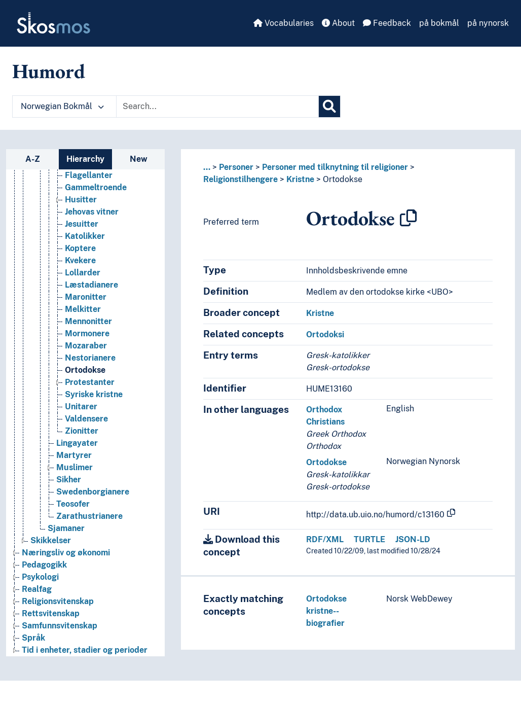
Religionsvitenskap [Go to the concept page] (58, 604)
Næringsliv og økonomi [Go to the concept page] (66, 555)
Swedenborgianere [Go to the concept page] (92, 494)
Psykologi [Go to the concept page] (40, 579)
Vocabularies (283, 23)
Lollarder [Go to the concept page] (82, 275)
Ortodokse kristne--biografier (326, 611)
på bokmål (439, 23)
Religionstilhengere (240, 179)
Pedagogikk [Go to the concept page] (44, 567)
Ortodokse (342, 179)
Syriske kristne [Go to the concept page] (94, 397)
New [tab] (138, 159)
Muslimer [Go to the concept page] (74, 470)
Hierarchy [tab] (85, 159)
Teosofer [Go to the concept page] (73, 506)
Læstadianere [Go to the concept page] (91, 287)
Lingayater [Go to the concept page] (77, 445)
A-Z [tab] (32, 159)
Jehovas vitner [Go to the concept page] (92, 214)
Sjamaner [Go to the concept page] (66, 531)
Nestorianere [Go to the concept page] (90, 360)
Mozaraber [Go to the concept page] (86, 348)
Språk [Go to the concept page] (33, 640)
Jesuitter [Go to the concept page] (81, 226)
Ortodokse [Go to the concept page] (85, 372)
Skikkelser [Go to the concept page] (50, 543)
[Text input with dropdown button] (217, 106)
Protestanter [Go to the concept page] (90, 385)
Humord (48, 71)
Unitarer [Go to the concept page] (81, 409)
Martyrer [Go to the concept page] (74, 458)
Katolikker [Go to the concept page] (85, 238)
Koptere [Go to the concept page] (80, 251)
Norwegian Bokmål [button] (62, 106)
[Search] (329, 106)
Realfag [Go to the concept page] (37, 591)
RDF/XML (325, 539)
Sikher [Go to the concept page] (68, 482)
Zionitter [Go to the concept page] (81, 433)
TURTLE (369, 539)
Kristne (300, 179)
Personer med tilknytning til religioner (335, 167)
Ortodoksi (325, 334)
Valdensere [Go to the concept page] (86, 421)
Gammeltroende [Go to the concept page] (96, 190)
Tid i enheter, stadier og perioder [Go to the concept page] (84, 652)
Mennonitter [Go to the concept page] (88, 324)
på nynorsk (488, 23)
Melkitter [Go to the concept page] (83, 311)
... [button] (206, 167)
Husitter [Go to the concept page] (81, 202)
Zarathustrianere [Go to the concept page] (89, 518)
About (338, 23)
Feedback (387, 23)
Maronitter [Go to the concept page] (85, 299)
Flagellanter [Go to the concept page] (89, 178)
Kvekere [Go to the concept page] (80, 263)
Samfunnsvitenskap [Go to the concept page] (59, 628)
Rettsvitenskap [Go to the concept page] (51, 616)
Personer (236, 167)
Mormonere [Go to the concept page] (87, 336)
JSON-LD (412, 539)
